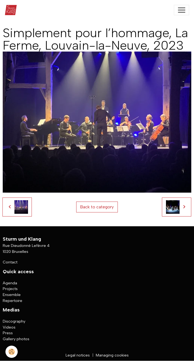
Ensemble (12, 294)
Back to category (97, 206)
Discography (14, 321)
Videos (9, 327)
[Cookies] (11, 352)
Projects (10, 288)
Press (8, 332)
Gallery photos (16, 338)
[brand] (12, 10)
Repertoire (12, 300)
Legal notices (78, 355)
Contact (10, 262)
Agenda (10, 283)
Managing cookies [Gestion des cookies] (112, 355)
